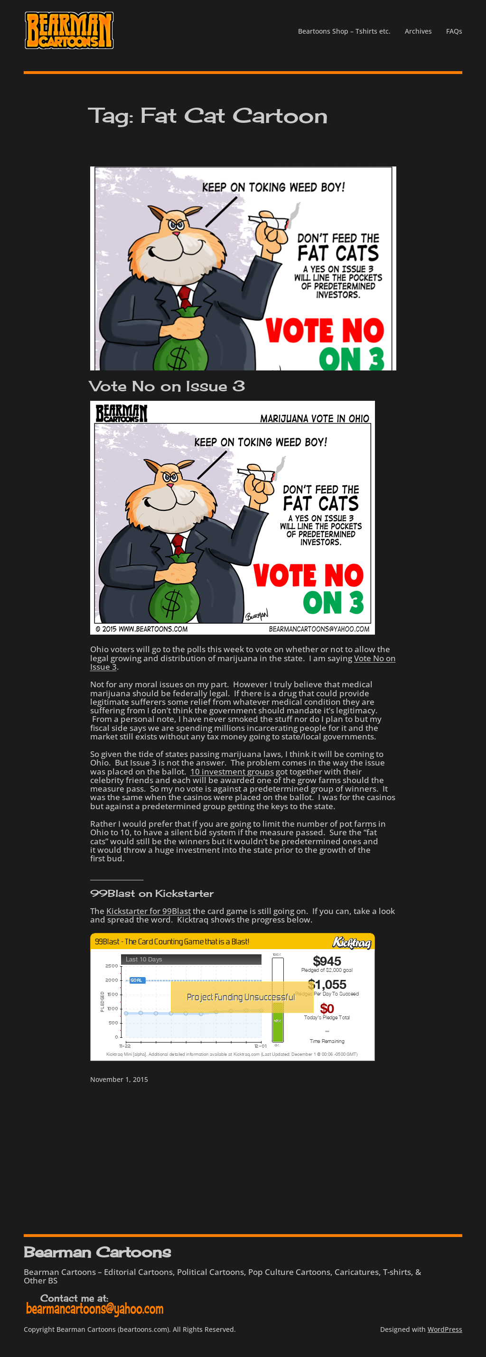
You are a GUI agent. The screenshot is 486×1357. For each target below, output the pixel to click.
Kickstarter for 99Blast (148, 910)
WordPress (445, 1329)
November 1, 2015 (119, 1079)
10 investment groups (232, 771)
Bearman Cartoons (97, 1252)
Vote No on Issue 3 (167, 386)
